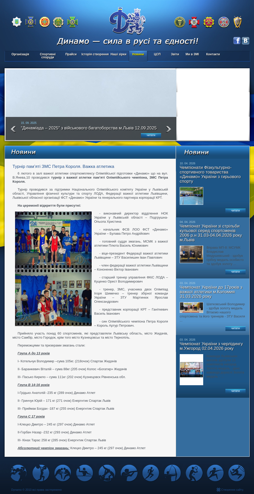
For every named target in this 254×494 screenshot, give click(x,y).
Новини (138, 54)
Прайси (71, 54)
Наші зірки (117, 54)
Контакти (213, 54)
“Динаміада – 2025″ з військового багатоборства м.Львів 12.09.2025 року (89, 130)
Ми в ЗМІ (192, 54)
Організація (20, 54)
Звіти (175, 54)
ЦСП (156, 54)
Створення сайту (232, 489)
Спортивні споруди (48, 55)
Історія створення (95, 54)
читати (151, 135)
